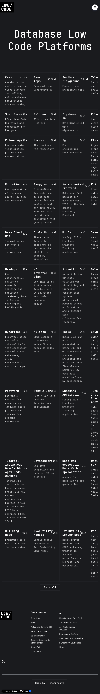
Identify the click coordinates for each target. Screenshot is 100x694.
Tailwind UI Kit (68, 622)
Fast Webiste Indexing (71, 638)
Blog (61, 647)
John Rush (36, 618)
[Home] (7, 7)
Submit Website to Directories (40, 641)
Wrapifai (35, 647)
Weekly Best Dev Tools (71, 618)
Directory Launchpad (70, 642)
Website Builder (39, 631)
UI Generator (37, 635)
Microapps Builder (69, 634)
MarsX (33, 622)
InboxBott (36, 651)
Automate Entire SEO (42, 627)
